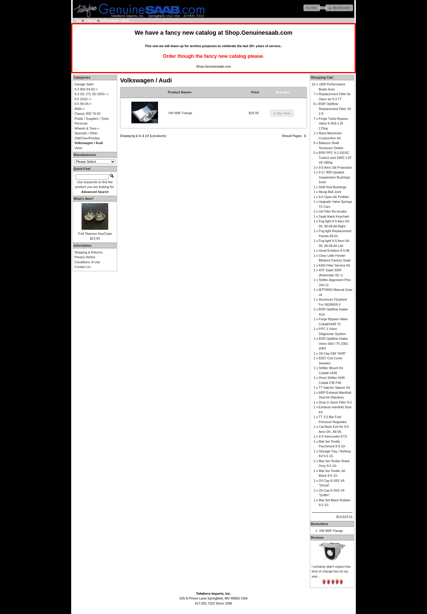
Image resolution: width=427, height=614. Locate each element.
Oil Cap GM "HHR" (332, 353)
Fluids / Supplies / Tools (91, 118)
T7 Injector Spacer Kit (334, 387)
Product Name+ (180, 92)
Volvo (78, 148)
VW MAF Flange (180, 113)
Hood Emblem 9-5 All (334, 250)
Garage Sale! (84, 84)
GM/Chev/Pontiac (87, 138)
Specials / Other (86, 133)
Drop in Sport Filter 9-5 (335, 402)
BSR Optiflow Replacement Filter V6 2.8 (335, 108)
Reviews (317, 537)
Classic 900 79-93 (87, 113)
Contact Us (82, 267)
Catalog (91, 20)
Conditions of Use (87, 262)
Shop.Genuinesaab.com (258, 32)
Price (255, 92)
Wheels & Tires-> (86, 128)
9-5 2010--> (82, 99)
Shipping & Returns (88, 252)
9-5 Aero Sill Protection (335, 167)
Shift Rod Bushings (333, 187)
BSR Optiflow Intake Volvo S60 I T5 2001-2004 (334, 343)
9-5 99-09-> (82, 104)
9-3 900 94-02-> (86, 89)
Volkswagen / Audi (114, 20)
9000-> (79, 109)
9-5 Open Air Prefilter (334, 197)
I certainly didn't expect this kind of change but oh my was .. (331, 571)
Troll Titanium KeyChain (95, 233)
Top (78, 20)
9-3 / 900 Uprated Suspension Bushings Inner (334, 177)
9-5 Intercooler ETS (333, 436)
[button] (311, 7)
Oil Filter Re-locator (333, 211)
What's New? (84, 198)
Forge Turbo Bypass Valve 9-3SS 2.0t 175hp (333, 123)
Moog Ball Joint (330, 192)
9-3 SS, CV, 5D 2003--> (91, 94)
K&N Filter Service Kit (334, 265)
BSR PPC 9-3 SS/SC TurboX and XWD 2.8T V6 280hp (335, 157)
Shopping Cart (322, 77)
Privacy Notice (84, 257)
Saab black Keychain (334, 216)
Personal (80, 123)
